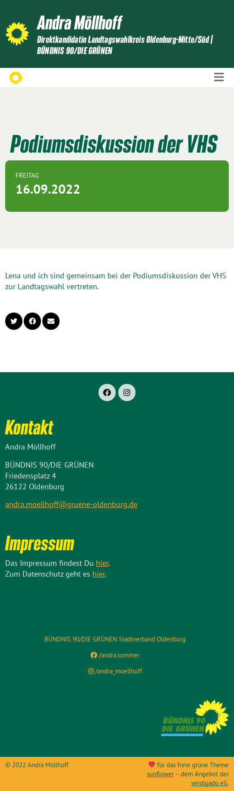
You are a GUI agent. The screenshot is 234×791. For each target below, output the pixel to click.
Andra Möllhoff (79, 22)
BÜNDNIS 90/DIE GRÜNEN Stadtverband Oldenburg (115, 639)
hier (102, 563)
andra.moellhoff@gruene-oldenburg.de (71, 504)
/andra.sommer (115, 655)
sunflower (160, 774)
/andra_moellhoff (115, 671)
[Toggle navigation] (219, 77)
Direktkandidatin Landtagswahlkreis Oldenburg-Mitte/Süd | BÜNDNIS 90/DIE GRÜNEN (124, 45)
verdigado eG (209, 783)
